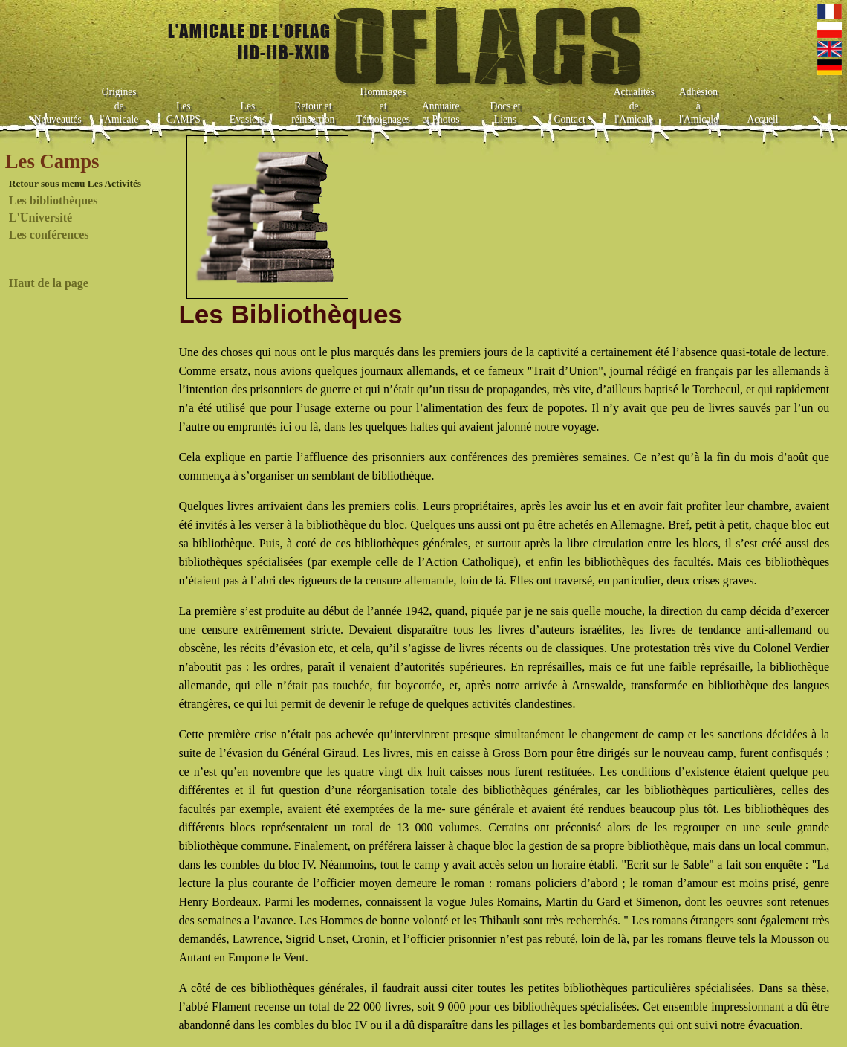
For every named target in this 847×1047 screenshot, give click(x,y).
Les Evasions (248, 113)
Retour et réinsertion (312, 113)
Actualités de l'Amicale (634, 105)
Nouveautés (58, 119)
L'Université (40, 217)
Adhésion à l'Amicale (698, 105)
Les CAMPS (183, 113)
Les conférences (49, 234)
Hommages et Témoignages (383, 105)
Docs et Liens (505, 113)
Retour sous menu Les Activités (75, 183)
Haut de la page (48, 283)
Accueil (762, 119)
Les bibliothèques (53, 200)
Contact (569, 119)
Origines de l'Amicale (119, 105)
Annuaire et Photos (441, 113)
